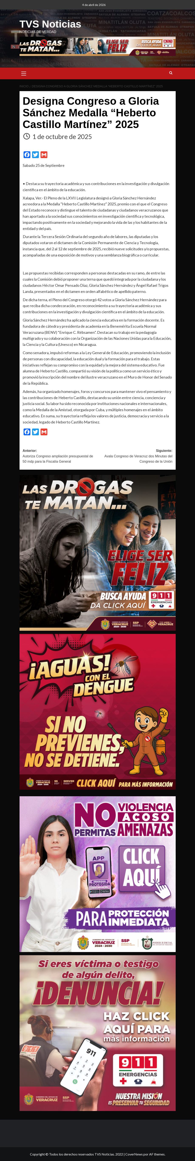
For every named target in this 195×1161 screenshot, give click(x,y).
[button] (24, 73)
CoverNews (134, 1154)
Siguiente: (135, 456)
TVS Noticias (50, 24)
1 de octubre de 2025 (62, 136)
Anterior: (60, 456)
